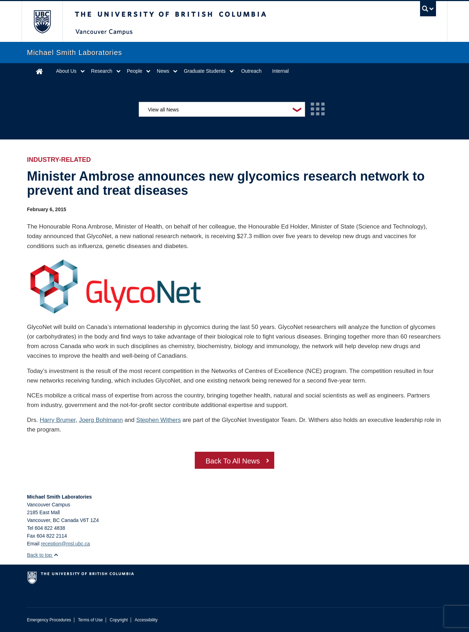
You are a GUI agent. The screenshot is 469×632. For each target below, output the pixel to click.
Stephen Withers (158, 420)
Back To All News (232, 461)
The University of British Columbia (42, 21)
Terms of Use (90, 619)
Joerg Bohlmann (101, 420)
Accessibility (146, 619)
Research (101, 71)
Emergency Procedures (49, 619)
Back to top (43, 555)
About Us (66, 71)
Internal (280, 71)
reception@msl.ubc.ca (65, 543)
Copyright (119, 619)
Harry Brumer (58, 420)
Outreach (251, 71)
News (163, 71)
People (135, 71)
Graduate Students (205, 71)
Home (39, 71)
